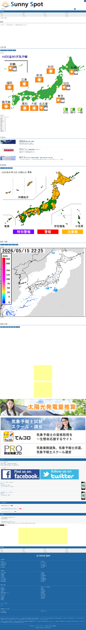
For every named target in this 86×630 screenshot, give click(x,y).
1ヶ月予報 (43, 564)
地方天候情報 (3, 579)
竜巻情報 (2, 577)
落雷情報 (2, 588)
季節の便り (43, 589)
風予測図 (42, 598)
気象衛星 (13, 244)
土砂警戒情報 (43, 575)
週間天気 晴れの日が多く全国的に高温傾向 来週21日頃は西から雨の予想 (36, 157)
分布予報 (14, 50)
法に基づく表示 (48, 625)
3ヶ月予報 (3, 565)
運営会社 (54, 625)
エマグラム (3, 595)
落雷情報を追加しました (6, 505)
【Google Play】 (4, 485)
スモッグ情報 (3, 578)
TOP (2, 17)
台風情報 (42, 572)
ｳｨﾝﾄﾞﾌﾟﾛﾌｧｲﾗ (43, 595)
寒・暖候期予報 (44, 565)
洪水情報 (42, 577)
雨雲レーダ (2, 244)
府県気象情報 (4, 521)
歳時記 (42, 588)
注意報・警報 (3, 572)
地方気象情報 (4, 517)
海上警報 (42, 581)
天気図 (10, 244)
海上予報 (42, 567)
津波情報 (42, 574)
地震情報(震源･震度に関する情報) (26, 141)
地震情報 (2, 574)
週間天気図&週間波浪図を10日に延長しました (10, 508)
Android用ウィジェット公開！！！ (7, 492)
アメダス (6, 244)
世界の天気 (3, 567)
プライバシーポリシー (39, 625)
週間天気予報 (10, 50)
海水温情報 (43, 596)
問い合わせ (32, 625)
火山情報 (2, 575)
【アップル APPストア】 (5, 486)
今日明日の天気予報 (4, 50)
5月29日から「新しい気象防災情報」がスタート (29, 149)
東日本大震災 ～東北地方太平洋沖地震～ (9, 463)
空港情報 (2, 596)
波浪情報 (2, 598)
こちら (82, 618)
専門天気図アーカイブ (5, 592)
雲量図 (2, 599)
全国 (5, 17)
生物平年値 (3, 589)
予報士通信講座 (3, 612)
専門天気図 (43, 591)
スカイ (2, 605)
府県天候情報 (3, 581)
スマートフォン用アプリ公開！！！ (8, 482)
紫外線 (17, 244)
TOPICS (2, 561)
